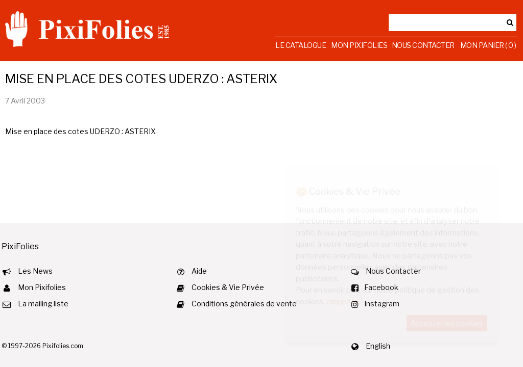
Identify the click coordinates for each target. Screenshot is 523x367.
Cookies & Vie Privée (228, 287)
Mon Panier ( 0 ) (488, 45)
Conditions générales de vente (244, 303)
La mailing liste (43, 303)
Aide (199, 271)
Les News (35, 271)
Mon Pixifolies (359, 45)
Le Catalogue (300, 45)
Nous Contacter (423, 45)
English (378, 346)
